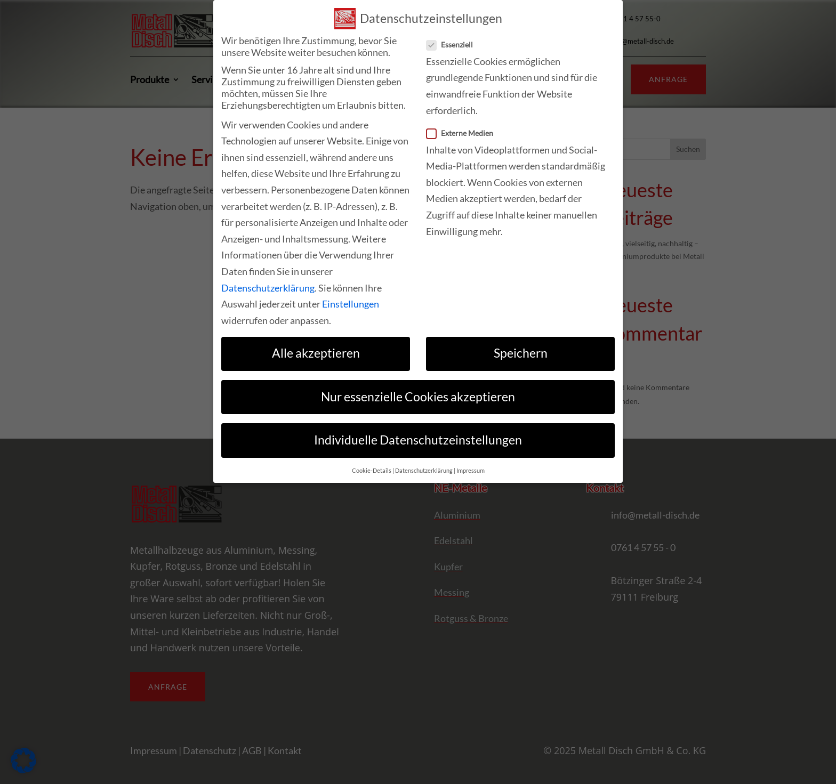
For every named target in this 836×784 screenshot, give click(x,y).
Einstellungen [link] (350, 304)
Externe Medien (464, 133)
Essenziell (454, 44)
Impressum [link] (470, 470)
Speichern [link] (521, 353)
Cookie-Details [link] (371, 470)
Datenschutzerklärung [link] (268, 288)
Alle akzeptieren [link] (316, 353)
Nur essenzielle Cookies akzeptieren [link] (418, 397)
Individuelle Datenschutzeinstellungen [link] (418, 440)
